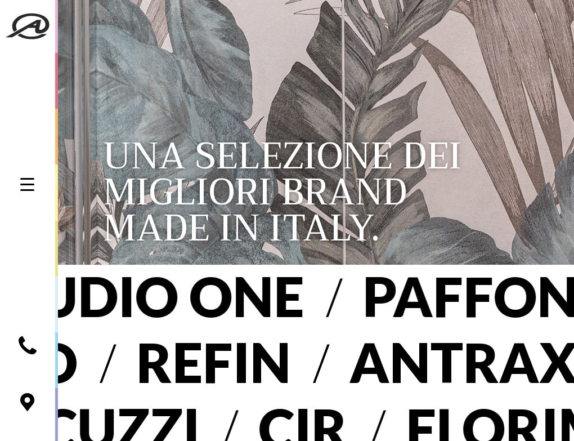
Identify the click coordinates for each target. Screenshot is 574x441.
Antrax (443, 362)
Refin (193, 362)
